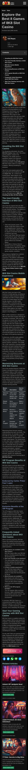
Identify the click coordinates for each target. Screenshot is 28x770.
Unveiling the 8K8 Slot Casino (14, 58)
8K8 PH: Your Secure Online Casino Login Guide (14, 268)
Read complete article (8, 694)
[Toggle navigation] (24, 3)
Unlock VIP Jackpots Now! (12, 684)
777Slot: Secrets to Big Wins (13, 757)
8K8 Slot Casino (7, 457)
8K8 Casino (12, 646)
